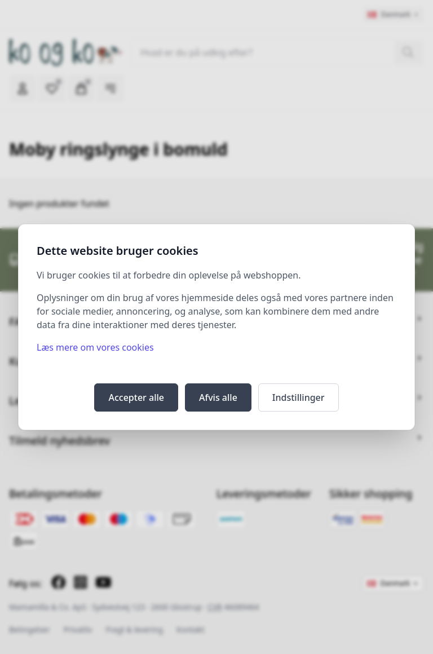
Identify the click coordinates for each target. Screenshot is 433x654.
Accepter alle (136, 397)
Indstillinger (298, 397)
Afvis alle (218, 397)
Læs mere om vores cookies (95, 347)
